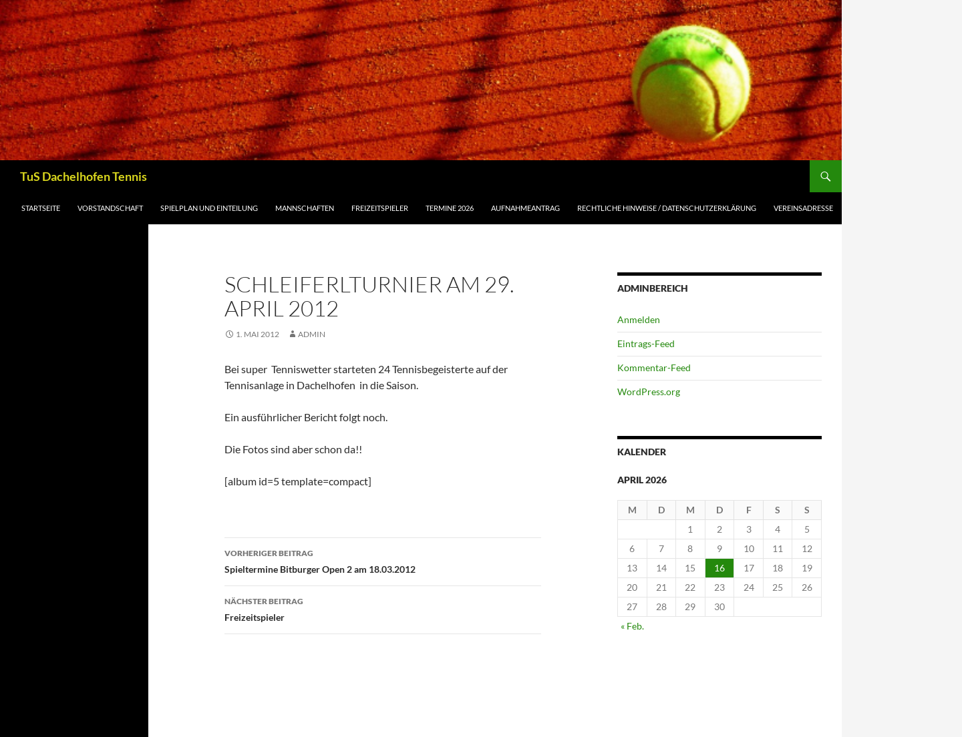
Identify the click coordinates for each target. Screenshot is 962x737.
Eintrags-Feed (646, 343)
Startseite (40, 208)
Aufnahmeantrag (525, 208)
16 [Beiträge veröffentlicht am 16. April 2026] (719, 567)
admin (311, 334)
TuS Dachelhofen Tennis (83, 176)
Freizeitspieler (379, 208)
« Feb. (632, 626)
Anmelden (638, 319)
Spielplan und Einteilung (209, 208)
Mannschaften (304, 208)
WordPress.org (648, 391)
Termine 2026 (450, 208)
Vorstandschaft (110, 208)
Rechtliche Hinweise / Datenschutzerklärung (666, 208)
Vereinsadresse (803, 208)
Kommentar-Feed (654, 367)
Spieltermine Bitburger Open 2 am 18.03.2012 (382, 560)
